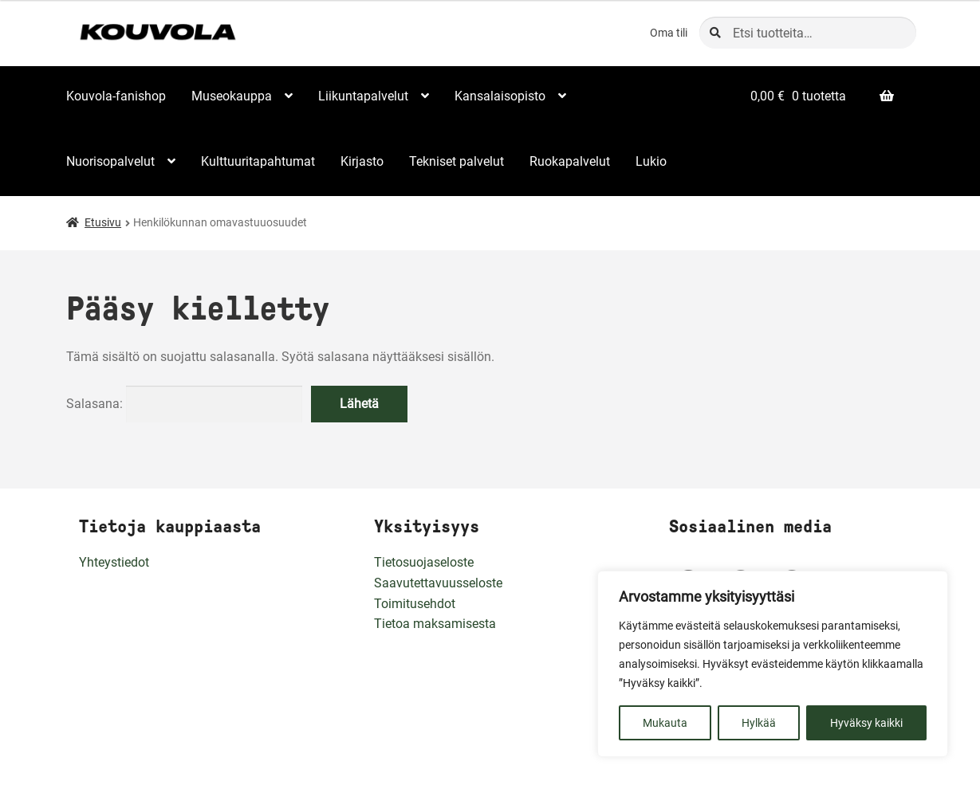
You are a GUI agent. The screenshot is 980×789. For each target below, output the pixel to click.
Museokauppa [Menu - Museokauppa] (231, 96)
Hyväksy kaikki (866, 722)
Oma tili (668, 32)
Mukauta (665, 722)
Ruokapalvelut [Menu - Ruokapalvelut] (569, 161)
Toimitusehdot (414, 603)
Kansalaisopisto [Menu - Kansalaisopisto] (500, 96)
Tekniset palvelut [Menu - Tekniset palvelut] (456, 161)
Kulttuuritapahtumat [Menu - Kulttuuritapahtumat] (258, 161)
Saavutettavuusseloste (438, 583)
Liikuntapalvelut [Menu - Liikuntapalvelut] (363, 96)
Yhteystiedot (114, 562)
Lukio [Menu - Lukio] (651, 161)
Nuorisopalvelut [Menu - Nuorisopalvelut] (110, 161)
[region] (772, 664)
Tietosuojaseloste (424, 562)
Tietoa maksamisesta (435, 623)
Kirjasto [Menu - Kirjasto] (362, 161)
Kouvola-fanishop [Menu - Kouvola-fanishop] (116, 96)
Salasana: (184, 403)
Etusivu (103, 222)
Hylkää (759, 722)
